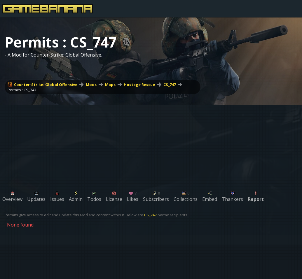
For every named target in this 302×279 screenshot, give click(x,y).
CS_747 (169, 84)
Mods (91, 84)
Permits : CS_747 (22, 89)
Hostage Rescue (139, 84)
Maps (110, 84)
